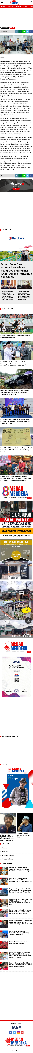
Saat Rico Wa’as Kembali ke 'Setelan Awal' (23, 835)
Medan (3, 6)
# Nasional (3, 851)
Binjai (25, 6)
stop (12, 27)
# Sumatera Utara (6, 859)
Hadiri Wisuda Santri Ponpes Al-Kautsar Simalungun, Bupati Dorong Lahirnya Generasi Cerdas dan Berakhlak (15, 364)
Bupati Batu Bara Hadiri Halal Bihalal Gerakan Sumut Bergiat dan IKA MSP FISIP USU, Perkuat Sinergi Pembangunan (15, 478)
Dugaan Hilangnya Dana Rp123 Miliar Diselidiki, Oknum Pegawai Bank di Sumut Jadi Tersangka (20, 890)
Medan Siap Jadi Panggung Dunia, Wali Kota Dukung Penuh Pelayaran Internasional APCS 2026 (20, 902)
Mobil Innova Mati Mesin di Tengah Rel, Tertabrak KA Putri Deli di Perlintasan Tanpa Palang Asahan (14, 392)
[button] (31, 1)
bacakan (4, 27)
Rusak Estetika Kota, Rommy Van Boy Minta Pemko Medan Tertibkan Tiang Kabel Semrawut (20, 922)
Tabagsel (10, 6)
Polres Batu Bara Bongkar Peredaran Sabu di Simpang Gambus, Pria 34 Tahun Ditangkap (20, 880)
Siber (19, 1023)
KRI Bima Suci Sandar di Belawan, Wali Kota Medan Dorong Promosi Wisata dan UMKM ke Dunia (15, 421)
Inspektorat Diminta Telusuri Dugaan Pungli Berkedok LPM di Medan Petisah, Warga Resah (16, 450)
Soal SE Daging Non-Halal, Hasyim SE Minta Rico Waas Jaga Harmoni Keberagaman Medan (20, 964)
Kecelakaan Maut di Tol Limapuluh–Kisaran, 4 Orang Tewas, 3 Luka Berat (19, 933)
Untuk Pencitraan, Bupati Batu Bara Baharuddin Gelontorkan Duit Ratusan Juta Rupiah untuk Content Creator (20, 955)
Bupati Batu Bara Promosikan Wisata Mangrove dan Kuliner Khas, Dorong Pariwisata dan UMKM (16, 270)
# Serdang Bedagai (7, 855)
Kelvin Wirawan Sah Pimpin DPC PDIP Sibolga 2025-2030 (20, 942)
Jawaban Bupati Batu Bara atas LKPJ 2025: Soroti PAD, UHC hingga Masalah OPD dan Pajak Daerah (24, 295)
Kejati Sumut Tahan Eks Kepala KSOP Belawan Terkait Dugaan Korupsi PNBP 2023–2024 (20, 911)
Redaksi (13, 1023)
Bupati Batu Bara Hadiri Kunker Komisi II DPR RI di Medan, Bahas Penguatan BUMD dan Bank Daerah (8, 295)
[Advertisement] (16, 17)
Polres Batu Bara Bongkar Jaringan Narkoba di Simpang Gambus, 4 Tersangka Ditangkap (20, 869)
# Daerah (3, 848)
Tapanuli (18, 6)
